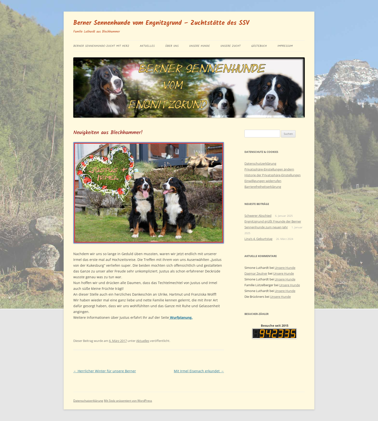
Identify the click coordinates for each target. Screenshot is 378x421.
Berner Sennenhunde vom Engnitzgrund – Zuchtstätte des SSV (161, 23)
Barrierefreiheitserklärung (262, 186)
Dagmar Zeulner (255, 273)
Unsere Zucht (230, 46)
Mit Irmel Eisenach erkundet (199, 371)
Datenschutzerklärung (260, 163)
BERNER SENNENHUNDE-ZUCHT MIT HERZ (101, 46)
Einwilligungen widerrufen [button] (262, 181)
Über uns (172, 46)
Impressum (285, 46)
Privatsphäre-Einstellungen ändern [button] (269, 169)
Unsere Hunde (199, 46)
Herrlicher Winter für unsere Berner (104, 371)
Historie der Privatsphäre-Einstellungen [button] (272, 175)
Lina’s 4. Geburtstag (258, 239)
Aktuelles (147, 46)
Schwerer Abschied (257, 215)
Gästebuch (259, 46)
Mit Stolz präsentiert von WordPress (128, 401)
